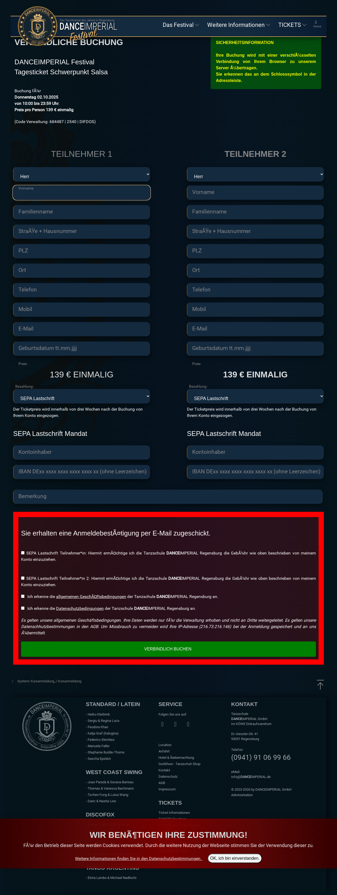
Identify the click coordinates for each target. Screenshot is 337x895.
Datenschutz (167, 777)
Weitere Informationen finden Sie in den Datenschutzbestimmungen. (138, 858)
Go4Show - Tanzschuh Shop (179, 764)
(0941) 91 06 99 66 (261, 757)
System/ (24, 681)
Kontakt (164, 770)
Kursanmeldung (69, 681)
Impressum (167, 789)
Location (164, 745)
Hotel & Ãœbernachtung (176, 758)
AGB (161, 783)
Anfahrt (164, 751)
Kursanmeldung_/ (44, 681)
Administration (242, 795)
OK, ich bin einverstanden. (235, 858)
